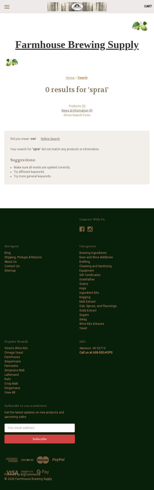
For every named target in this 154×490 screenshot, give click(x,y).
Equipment (86, 270)
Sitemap (10, 270)
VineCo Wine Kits (16, 348)
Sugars (84, 315)
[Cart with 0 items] (148, 6)
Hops (82, 288)
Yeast (83, 328)
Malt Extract (87, 301)
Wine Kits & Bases (91, 324)
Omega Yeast (13, 352)
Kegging (84, 297)
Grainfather (87, 279)
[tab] (77, 106)
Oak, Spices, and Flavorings (98, 306)
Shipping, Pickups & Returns (23, 257)
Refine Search (50, 139)
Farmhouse (12, 357)
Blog (7, 253)
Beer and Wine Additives (96, 257)
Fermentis (11, 366)
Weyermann (12, 361)
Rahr (7, 379)
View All (9, 392)
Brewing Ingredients (93, 253)
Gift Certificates (90, 275)
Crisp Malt (11, 383)
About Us (10, 261)
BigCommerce (30, 474)
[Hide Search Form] (77, 115)
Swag (83, 319)
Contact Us (12, 266)
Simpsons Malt (14, 370)
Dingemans (12, 388)
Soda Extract (88, 310)
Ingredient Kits (89, 292)
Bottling (84, 261)
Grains (83, 284)
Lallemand (11, 374)
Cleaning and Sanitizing (95, 266)
